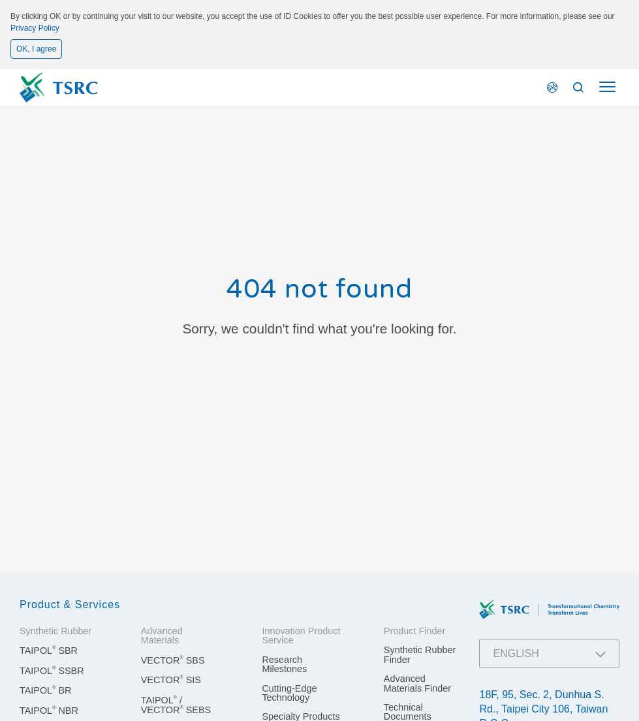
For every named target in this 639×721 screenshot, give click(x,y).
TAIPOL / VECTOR (176, 705)
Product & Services (70, 604)
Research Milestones (284, 664)
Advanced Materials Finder (417, 683)
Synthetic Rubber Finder (420, 654)
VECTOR (173, 660)
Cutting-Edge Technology (289, 693)
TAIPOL (49, 650)
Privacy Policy (34, 28)
